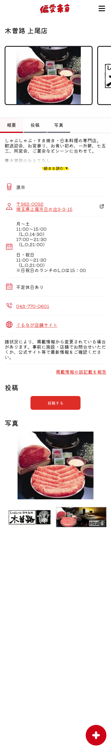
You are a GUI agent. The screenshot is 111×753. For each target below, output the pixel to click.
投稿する (55, 403)
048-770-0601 (32, 305)
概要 (11, 124)
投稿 (35, 124)
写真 (58, 124)
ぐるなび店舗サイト (37, 324)
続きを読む (54, 168)
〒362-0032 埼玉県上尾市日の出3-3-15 (44, 206)
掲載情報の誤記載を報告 (81, 371)
